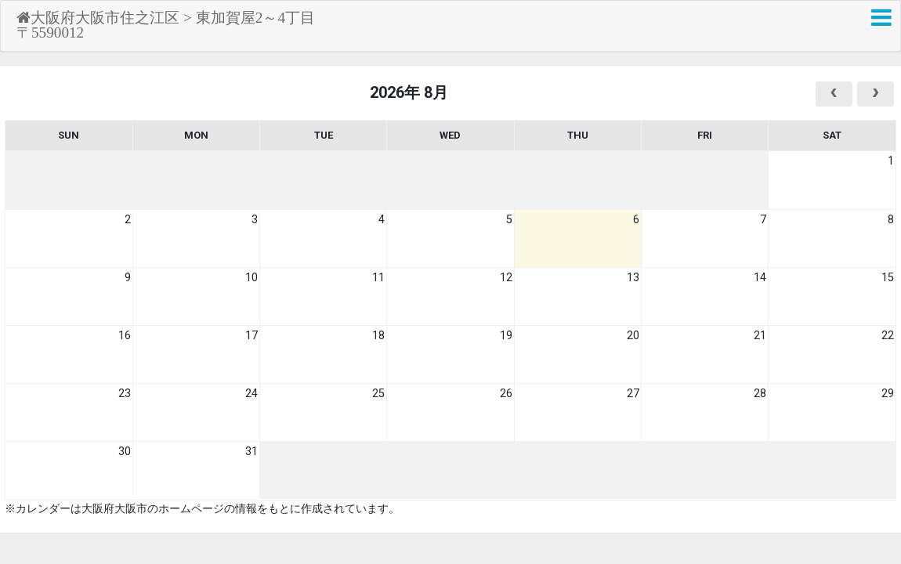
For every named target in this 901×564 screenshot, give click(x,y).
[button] (881, 17)
